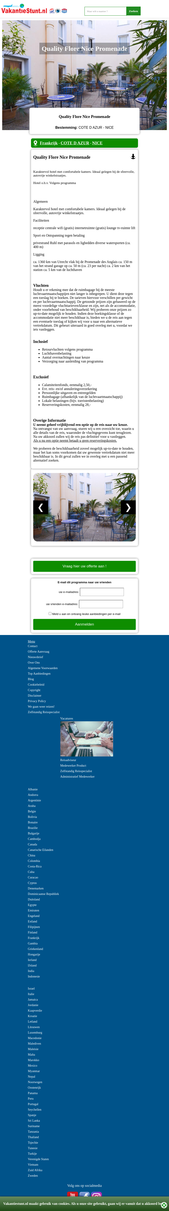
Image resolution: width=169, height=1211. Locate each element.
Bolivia (32, 817)
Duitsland (34, 899)
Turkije (32, 1153)
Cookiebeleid (36, 684)
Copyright (34, 690)
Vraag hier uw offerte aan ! (84, 566)
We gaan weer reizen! (41, 706)
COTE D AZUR (75, 143)
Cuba (31, 872)
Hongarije (34, 954)
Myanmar (34, 1071)
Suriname (34, 1126)
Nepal (31, 1076)
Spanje (32, 1115)
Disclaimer (34, 695)
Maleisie (33, 1049)
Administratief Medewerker (77, 776)
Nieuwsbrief (35, 657)
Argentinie (34, 800)
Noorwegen (35, 1082)
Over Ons (34, 662)
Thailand (33, 1137)
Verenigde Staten (38, 1159)
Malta (31, 1054)
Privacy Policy (37, 701)
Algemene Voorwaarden (43, 668)
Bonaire (33, 822)
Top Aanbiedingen (39, 673)
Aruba (32, 806)
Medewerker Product (73, 765)
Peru (31, 1098)
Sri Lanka (34, 1120)
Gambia (33, 943)
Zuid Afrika (35, 1170)
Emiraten (33, 910)
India (31, 971)
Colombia (34, 861)
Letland (32, 1021)
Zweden (33, 1175)
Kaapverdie (35, 1010)
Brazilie (33, 828)
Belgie (32, 811)
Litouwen (34, 1027)
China (31, 855)
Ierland (32, 960)
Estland (32, 921)
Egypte (32, 905)
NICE (97, 143)
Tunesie (33, 1148)
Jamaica (33, 999)
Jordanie (33, 1005)
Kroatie (32, 1016)
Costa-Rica (35, 866)
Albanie (33, 789)
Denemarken (36, 888)
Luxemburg (35, 1032)
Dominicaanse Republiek (43, 894)
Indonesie (34, 976)
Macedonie (35, 1038)
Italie (31, 994)
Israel (31, 988)
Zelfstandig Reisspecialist (44, 712)
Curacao (33, 877)
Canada (32, 844)
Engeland (34, 916)
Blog (31, 679)
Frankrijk (49, 143)
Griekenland (35, 949)
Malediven (34, 1043)
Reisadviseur (68, 760)
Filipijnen (34, 927)
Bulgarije (33, 833)
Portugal (33, 1104)
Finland (32, 932)
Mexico (32, 1065)
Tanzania (33, 1131)
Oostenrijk (34, 1087)
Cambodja (34, 839)
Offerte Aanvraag (38, 651)
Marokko (33, 1060)
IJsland (32, 965)
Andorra (33, 795)
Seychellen (34, 1109)
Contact (33, 646)
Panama (33, 1093)
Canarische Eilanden (40, 850)
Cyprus (32, 883)
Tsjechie (33, 1142)
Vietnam (33, 1164)
